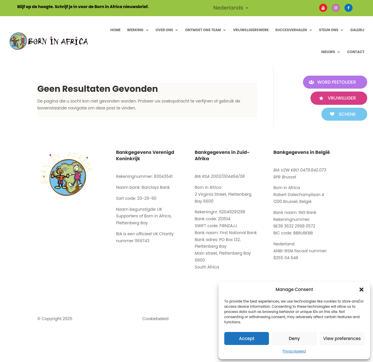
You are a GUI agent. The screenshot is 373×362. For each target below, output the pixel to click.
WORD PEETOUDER (336, 82)
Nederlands (228, 8)
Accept (246, 338)
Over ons (164, 29)
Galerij (357, 29)
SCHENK (347, 114)
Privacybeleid (294, 351)
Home (115, 29)
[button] (361, 289)
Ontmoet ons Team (203, 29)
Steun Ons (328, 29)
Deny (294, 338)
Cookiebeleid (155, 319)
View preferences (342, 338)
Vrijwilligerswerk (251, 29)
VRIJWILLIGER (342, 98)
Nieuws (328, 51)
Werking (135, 29)
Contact (355, 51)
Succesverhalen (291, 29)
